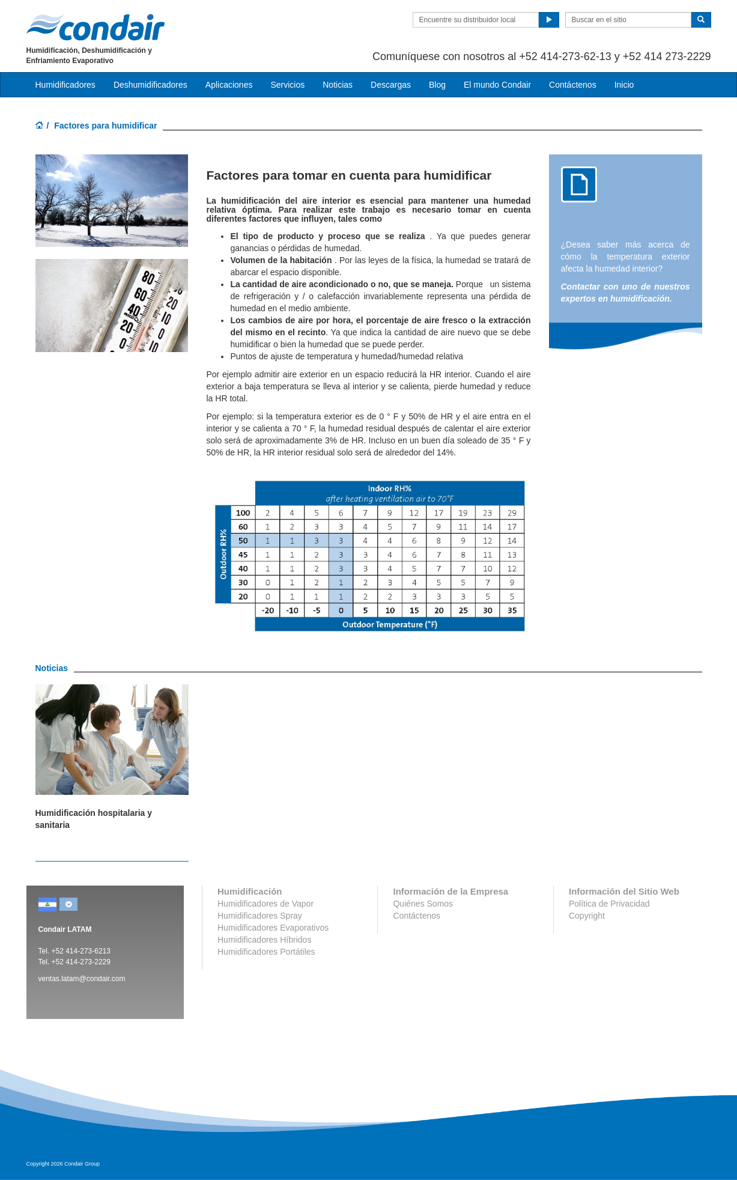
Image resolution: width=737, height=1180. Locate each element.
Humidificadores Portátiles (266, 951)
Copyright (587, 915)
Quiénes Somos (423, 903)
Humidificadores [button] (65, 85)
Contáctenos (572, 85)
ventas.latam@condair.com (82, 979)
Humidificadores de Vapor (265, 903)
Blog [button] (437, 85)
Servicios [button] (287, 85)
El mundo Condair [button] (497, 85)
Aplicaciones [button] (229, 85)
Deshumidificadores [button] (150, 85)
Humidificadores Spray (259, 915)
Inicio (624, 85)
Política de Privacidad (609, 903)
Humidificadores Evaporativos (273, 927)
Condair (95, 27)
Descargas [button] (391, 85)
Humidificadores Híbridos (264, 939)
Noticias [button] (338, 85)
